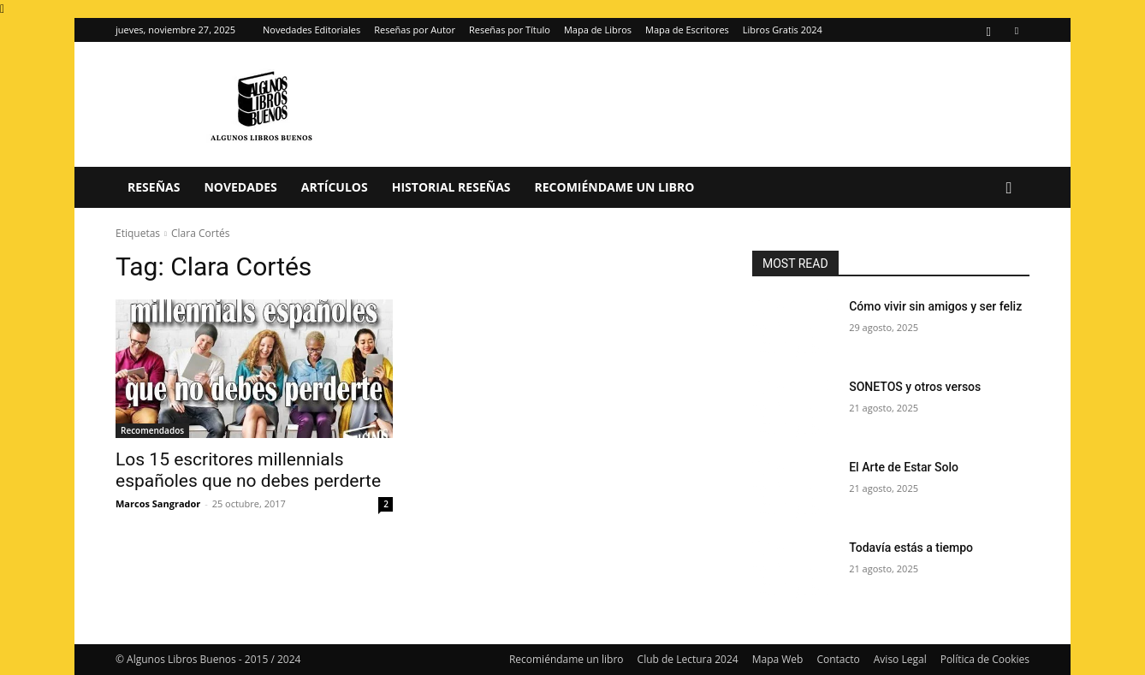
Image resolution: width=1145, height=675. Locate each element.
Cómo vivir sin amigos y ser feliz (935, 306)
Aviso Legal (900, 659)
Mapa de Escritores (687, 29)
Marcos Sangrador (158, 503)
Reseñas (154, 187)
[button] (1008, 189)
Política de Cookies (984, 659)
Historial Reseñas (451, 187)
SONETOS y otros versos (915, 387)
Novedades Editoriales (311, 29)
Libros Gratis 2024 (782, 29)
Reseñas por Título (509, 29)
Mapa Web (778, 659)
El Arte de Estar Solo (903, 467)
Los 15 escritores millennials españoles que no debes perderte (248, 470)
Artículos (334, 187)
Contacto (837, 659)
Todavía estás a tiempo (911, 547)
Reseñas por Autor (414, 29)
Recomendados (152, 430)
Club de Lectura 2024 (688, 659)
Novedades (240, 187)
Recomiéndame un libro (615, 187)
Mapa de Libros (598, 29)
